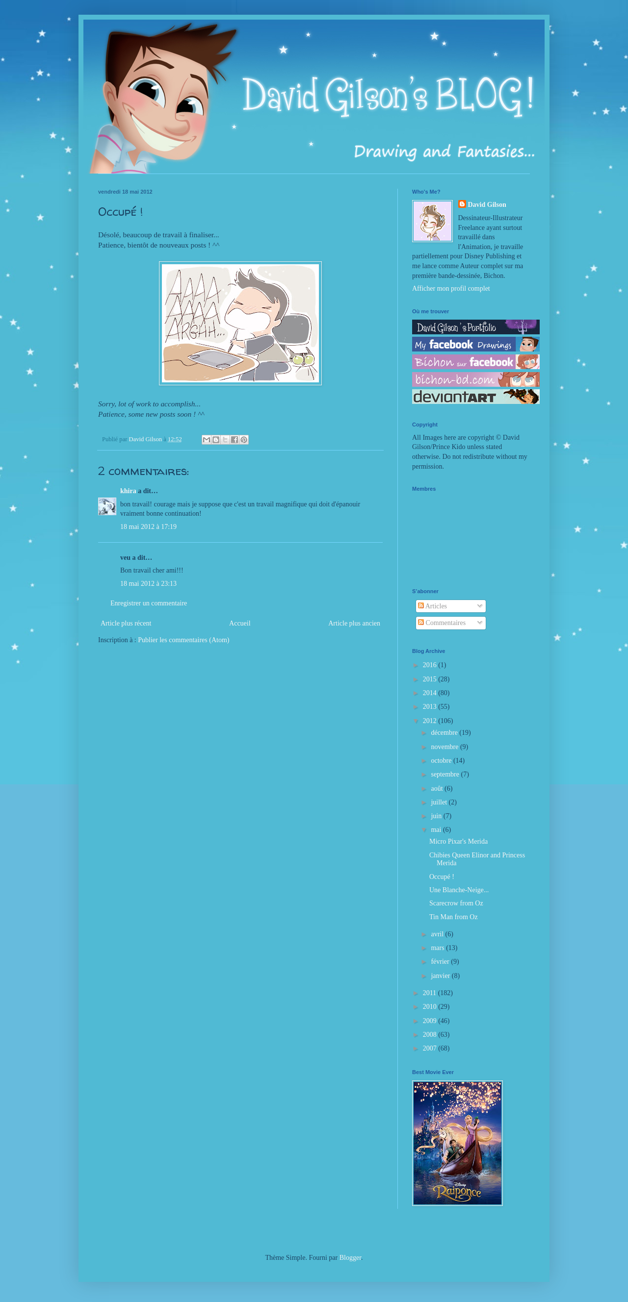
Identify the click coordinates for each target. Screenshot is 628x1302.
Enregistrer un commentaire (148, 603)
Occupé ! (441, 876)
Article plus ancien (354, 623)
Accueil (240, 623)
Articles (432, 606)
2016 (431, 665)
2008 (431, 1034)
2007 (431, 1048)
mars (438, 947)
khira (128, 491)
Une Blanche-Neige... (459, 890)
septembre (446, 774)
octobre (442, 760)
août (438, 788)
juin (437, 816)
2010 (431, 1006)
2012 (431, 721)
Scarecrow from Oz (456, 903)
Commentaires (442, 622)
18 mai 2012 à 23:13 (148, 583)
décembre (445, 732)
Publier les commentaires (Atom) (183, 640)
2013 (431, 706)
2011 (430, 993)
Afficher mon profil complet (451, 288)
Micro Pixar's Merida (458, 841)
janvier (441, 975)
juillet (439, 802)
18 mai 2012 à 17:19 (148, 526)
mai (437, 829)
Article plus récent (126, 623)
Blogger (350, 1257)
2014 (431, 693)
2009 (431, 1021)
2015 (431, 679)
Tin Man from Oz (453, 917)
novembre (445, 747)
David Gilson (487, 204)
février (441, 961)
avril (438, 934)
